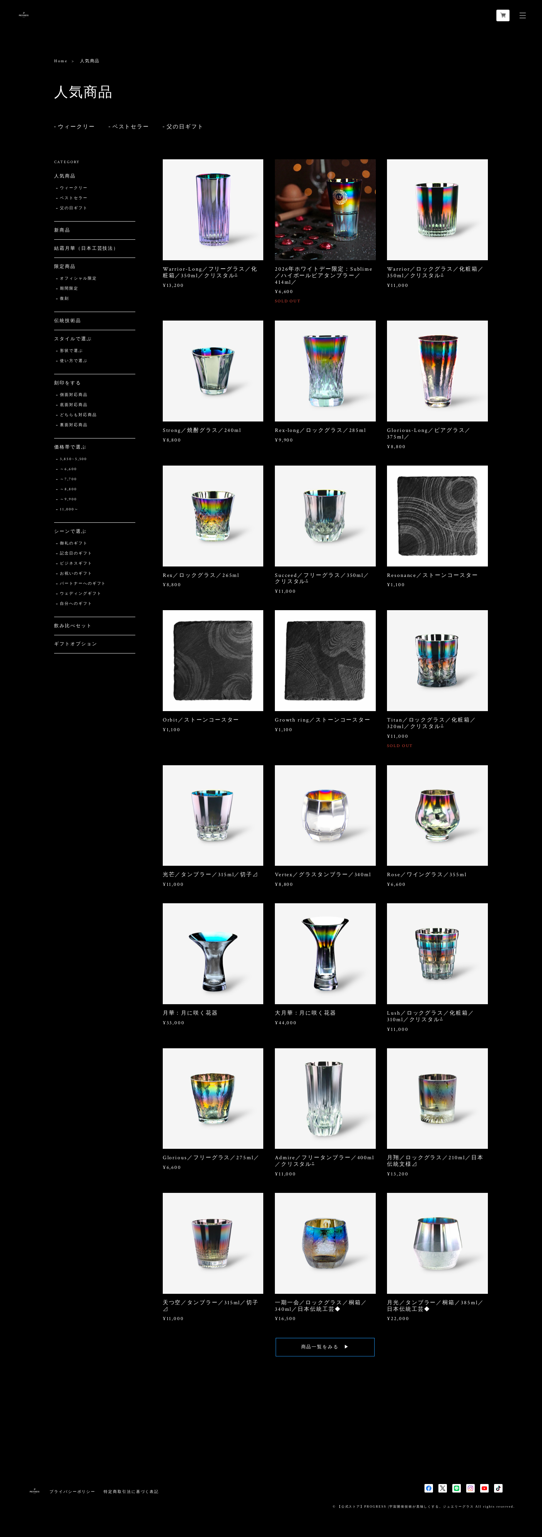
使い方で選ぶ (74, 360)
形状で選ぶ (71, 350)
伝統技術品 (67, 321)
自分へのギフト (76, 603)
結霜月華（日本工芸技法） (86, 248)
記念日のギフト (76, 553)
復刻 (64, 298)
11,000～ (69, 509)
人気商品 (65, 176)
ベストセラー (131, 126)
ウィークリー (76, 126)
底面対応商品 (74, 405)
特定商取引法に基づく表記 (131, 1491)
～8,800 (68, 489)
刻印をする (67, 383)
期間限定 (69, 288)
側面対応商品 (74, 394)
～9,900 (68, 499)
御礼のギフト (74, 543)
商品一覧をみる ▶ (325, 1355)
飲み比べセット (73, 626)
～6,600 (68, 469)
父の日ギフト (185, 126)
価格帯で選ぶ (70, 447)
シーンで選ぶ (70, 531)
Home (61, 61)
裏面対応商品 (74, 425)
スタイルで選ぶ (73, 339)
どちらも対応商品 (78, 415)
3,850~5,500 (73, 459)
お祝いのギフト (76, 573)
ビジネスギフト (76, 563)
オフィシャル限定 (78, 278)
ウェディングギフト (80, 593)
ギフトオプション (75, 644)
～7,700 (68, 479)
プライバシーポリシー (72, 1491)
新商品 (62, 230)
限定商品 (65, 267)
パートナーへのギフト (83, 583)
